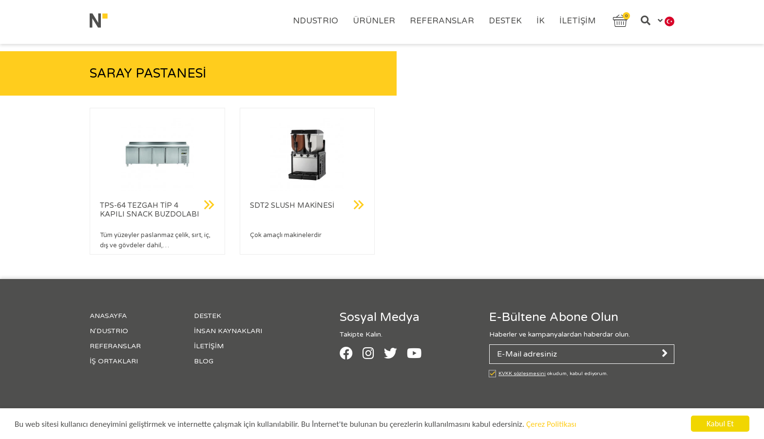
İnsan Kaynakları (228, 331)
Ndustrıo (315, 21)
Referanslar (442, 21)
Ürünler (374, 21)
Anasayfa (108, 316)
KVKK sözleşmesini (522, 374)
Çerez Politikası (551, 424)
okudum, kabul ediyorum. (553, 374)
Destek (505, 21)
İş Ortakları (114, 361)
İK (540, 21)
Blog (203, 361)
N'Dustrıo (109, 331)
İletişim (577, 21)
